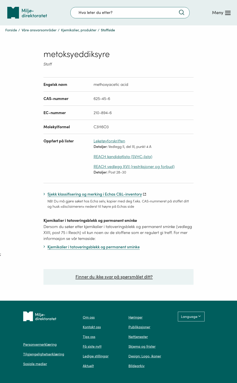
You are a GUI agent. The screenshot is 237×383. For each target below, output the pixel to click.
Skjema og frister (142, 346)
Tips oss (89, 336)
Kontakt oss (92, 327)
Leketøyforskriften (109, 140)
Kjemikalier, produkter (78, 30)
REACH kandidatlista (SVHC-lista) (123, 156)
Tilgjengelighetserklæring (43, 354)
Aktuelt (88, 366)
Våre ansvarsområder (39, 30)
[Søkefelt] (130, 12)
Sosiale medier (35, 364)
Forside (11, 30)
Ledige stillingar (96, 356)
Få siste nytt (92, 346)
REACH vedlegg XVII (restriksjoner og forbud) (134, 166)
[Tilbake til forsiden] (27, 12)
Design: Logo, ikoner (144, 356)
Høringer (135, 317)
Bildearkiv (136, 366)
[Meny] (221, 12)
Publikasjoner (139, 327)
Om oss (89, 317)
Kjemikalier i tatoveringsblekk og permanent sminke (90, 220)
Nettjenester (138, 336)
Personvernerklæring (40, 344)
